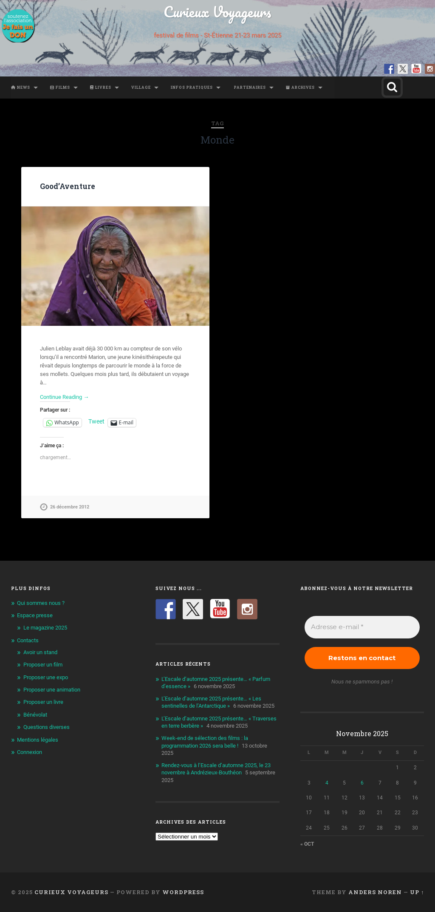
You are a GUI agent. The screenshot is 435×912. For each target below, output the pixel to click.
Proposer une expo (45, 677)
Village (141, 87)
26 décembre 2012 (69, 507)
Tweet (96, 421)
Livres (100, 87)
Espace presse (35, 615)
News (20, 87)
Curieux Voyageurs (217, 11)
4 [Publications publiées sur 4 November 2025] (326, 783)
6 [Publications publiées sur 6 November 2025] (362, 783)
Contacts (28, 640)
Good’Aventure (67, 186)
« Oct (307, 844)
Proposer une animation (51, 689)
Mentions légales (37, 740)
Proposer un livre (43, 702)
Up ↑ (417, 892)
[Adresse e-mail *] (362, 627)
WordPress (183, 892)
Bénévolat (35, 715)
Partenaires (249, 87)
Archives (300, 87)
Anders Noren (375, 892)
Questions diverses (46, 727)
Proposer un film (42, 664)
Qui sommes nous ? (41, 603)
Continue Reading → (64, 397)
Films (60, 87)
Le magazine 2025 (45, 627)
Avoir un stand (40, 652)
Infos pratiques (192, 87)
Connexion (29, 752)
